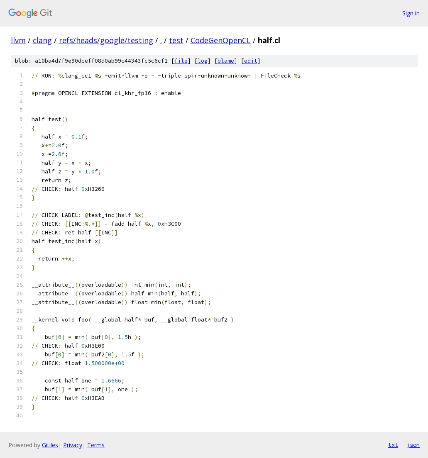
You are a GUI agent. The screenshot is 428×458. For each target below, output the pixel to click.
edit (250, 60)
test (176, 40)
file (181, 60)
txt (393, 444)
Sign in (411, 13)
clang (42, 40)
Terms (96, 445)
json (413, 444)
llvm (18, 40)
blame (226, 60)
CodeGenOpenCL (221, 40)
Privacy (72, 445)
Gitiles (50, 445)
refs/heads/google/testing (106, 40)
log (203, 60)
